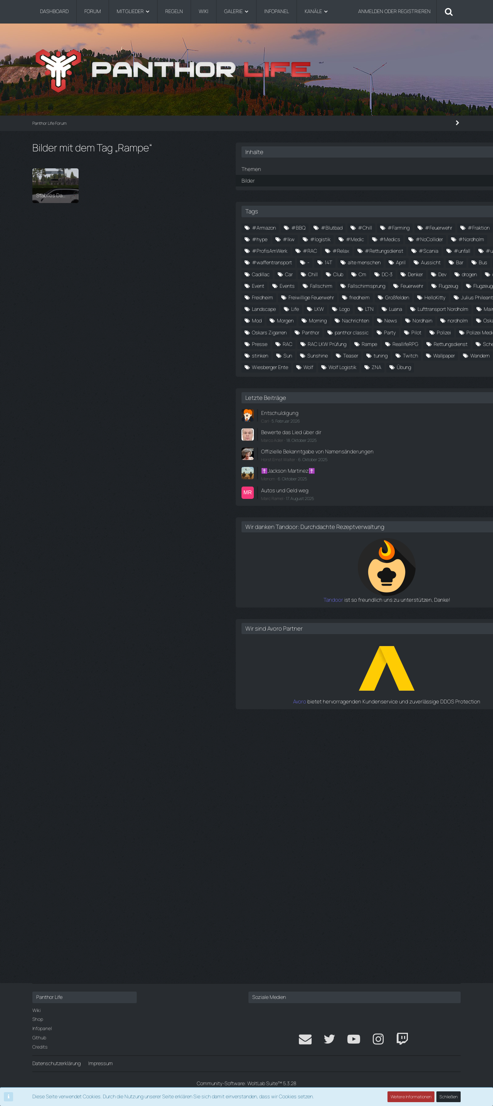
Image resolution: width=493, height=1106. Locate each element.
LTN (424, 448)
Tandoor (346, 854)
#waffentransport (401, 308)
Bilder (341, 179)
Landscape (420, 436)
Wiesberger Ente (400, 599)
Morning (355, 483)
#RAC (404, 285)
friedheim (417, 413)
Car (383, 343)
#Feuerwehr (426, 238)
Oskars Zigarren (363, 506)
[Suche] (449, 11)
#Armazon (358, 226)
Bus (408, 331)
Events (353, 378)
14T (350, 320)
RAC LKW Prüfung (421, 541)
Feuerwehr (357, 389)
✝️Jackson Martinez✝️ (380, 720)
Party (401, 518)
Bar (384, 331)
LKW (374, 448)
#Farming (386, 238)
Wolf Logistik (360, 611)
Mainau (354, 471)
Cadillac (355, 343)
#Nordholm (438, 273)
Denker (402, 354)
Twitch (353, 587)
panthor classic (363, 518)
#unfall (443, 296)
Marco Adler (366, 683)
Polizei (353, 529)
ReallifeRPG (389, 552)
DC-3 (374, 354)
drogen (353, 366)
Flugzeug (393, 389)
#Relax (434, 285)
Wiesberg (356, 599)
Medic (384, 471)
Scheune (355, 564)
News (427, 483)
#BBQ (392, 226)
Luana (352, 459)
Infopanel (42, 1028)
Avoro (349, 956)
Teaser (389, 576)
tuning (419, 576)
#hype (426, 250)
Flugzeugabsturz (364, 401)
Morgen (439, 471)
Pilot (428, 518)
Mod (411, 471)
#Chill (353, 238)
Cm (350, 354)
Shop (37, 1019)
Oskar (423, 494)
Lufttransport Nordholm (399, 459)
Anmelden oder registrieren (394, 11)
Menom (362, 727)
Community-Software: (246, 1083)
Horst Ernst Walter (372, 709)
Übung (421, 611)
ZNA (394, 611)
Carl (359, 664)
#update (356, 308)
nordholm (391, 494)
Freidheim (408, 401)
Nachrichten (392, 483)
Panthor (404, 506)
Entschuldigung (372, 656)
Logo (399, 448)
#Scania (409, 296)
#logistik (383, 261)
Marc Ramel (366, 746)
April (422, 320)
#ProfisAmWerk (363, 285)
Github (39, 1037)
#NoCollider (395, 273)
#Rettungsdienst (365, 296)
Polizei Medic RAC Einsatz (404, 529)
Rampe (353, 552)
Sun (416, 564)
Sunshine (356, 576)
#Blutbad (425, 226)
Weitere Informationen (411, 1096)
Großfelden (358, 424)
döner (382, 366)
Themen (344, 168)
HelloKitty (395, 424)
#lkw (352, 261)
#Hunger (393, 250)
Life (350, 448)
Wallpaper (387, 587)
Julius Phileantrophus (369, 436)
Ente (409, 366)
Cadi (433, 331)
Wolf (438, 599)
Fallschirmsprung (432, 378)
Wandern (423, 587)
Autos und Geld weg (377, 738)
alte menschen (385, 320)
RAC (381, 541)
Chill (407, 343)
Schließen (449, 1096)
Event (435, 366)
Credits (39, 1047)
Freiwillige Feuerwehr (368, 413)
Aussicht (356, 331)
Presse (353, 541)
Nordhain (356, 494)
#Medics (356, 273)
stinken (389, 564)
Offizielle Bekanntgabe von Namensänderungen (384, 697)
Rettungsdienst (435, 552)
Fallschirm (387, 378)
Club (432, 343)
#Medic (418, 261)
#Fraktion (357, 250)
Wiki (36, 1010)
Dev (430, 354)
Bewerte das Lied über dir (382, 674)
